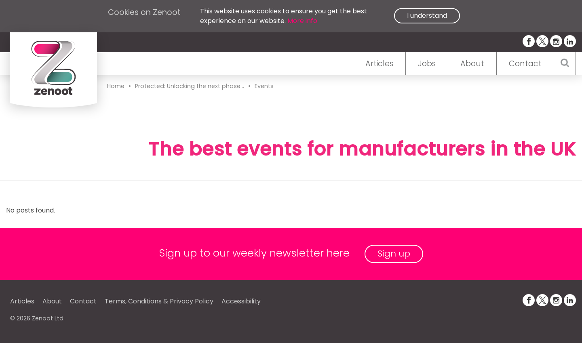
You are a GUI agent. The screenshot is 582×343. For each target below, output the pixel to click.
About (472, 63)
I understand (427, 15)
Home (115, 86)
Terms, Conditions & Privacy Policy (159, 301)
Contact (525, 63)
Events (264, 86)
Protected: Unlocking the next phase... (189, 86)
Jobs (427, 63)
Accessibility (241, 301)
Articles (379, 63)
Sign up (393, 253)
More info (302, 20)
